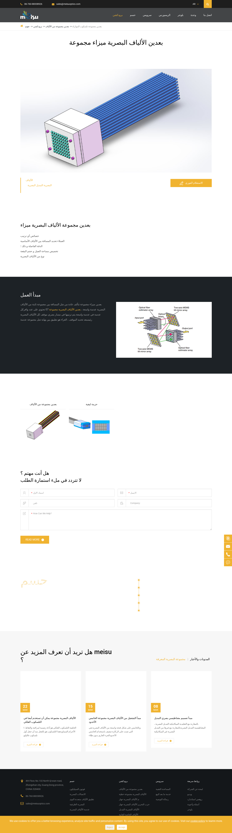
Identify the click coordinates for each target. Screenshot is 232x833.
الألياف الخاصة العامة (128, 814)
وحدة (193, 15)
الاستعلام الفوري (191, 183)
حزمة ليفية (91, 404)
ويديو (189, 794)
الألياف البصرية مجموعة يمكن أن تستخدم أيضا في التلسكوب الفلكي (50, 720)
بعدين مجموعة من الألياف (57, 26)
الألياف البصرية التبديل (129, 809)
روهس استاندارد (194, 799)
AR (194, 4)
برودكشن (118, 15)
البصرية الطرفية (151, 604)
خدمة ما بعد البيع (163, 794)
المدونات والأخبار (200, 659)
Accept (121, 827)
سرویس (147, 15)
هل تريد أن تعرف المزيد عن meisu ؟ (66, 656)
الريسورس (164, 15)
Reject (110, 827)
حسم (133, 15)
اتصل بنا (207, 15)
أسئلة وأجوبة (193, 804)
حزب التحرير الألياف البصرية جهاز (134, 804)
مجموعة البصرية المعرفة (170, 659)
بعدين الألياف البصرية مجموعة (64, 309)
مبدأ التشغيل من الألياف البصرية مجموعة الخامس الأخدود (115, 720)
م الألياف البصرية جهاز (129, 799)
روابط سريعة (193, 781)
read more (35, 540)
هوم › (27, 26)
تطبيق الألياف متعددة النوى (157, 596)
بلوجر (180, 15)
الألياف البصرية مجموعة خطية (132, 794)
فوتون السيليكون (151, 581)
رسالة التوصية (162, 799)
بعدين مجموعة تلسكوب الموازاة (87, 26)
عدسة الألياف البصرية (156, 610)
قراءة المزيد (34, 744)
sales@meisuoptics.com (66, 4)
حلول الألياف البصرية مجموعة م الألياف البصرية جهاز (54, 590)
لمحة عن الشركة (195, 789)
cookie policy (197, 821)
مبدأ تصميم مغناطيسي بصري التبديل (173, 718)
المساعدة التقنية (163, 789)
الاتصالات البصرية (152, 589)
